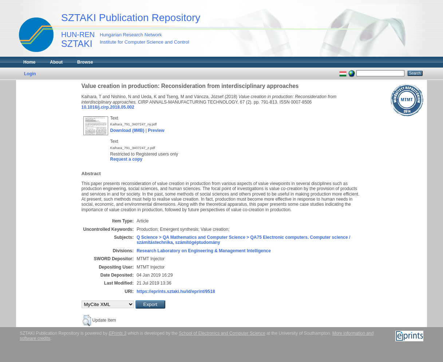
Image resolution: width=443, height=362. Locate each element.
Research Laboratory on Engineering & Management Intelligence (204, 250)
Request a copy (126, 159)
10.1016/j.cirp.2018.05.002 (108, 107)
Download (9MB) (127, 130)
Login (30, 73)
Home (29, 62)
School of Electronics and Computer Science (222, 333)
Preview (156, 130)
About (56, 62)
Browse (85, 62)
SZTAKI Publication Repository (130, 17)
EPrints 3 (118, 333)
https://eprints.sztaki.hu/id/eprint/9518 (176, 291)
